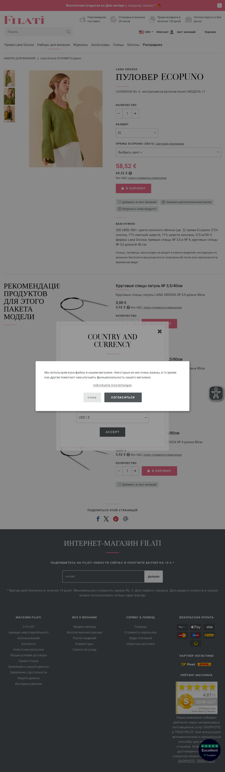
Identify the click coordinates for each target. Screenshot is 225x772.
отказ (92, 397)
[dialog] (112, 386)
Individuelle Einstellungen (112, 385)
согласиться (123, 397)
